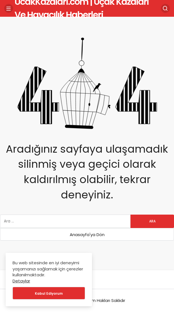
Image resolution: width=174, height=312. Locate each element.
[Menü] (8, 8)
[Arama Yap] (165, 8)
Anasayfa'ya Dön (87, 234)
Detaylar (21, 281)
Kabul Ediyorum (49, 293)
